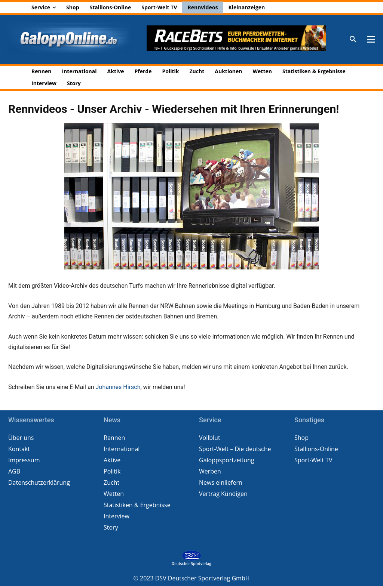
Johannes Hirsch (117, 387)
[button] (353, 40)
